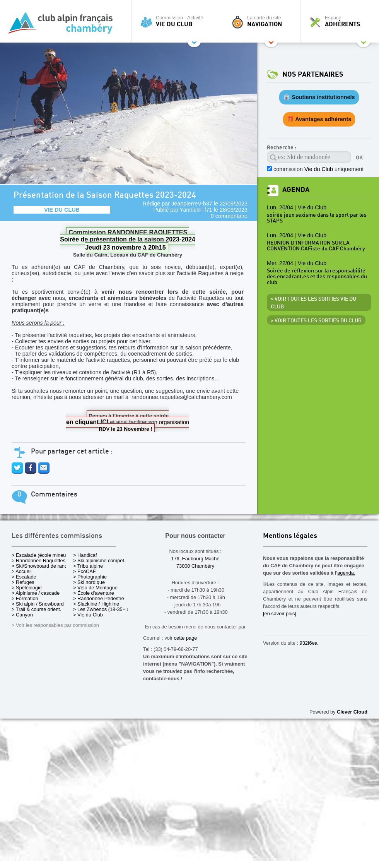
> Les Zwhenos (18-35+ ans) (105, 609)
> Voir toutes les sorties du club (316, 321)
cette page (185, 638)
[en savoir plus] (279, 613)
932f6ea (309, 643)
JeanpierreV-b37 (191, 203)
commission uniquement (318, 169)
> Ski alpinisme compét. (99, 560)
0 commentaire (229, 216)
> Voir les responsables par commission (55, 625)
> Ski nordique (89, 582)
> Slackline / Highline (96, 604)
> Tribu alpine (88, 566)
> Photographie (90, 577)
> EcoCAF (84, 571)
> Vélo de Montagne (95, 588)
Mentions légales (290, 536)
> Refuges (23, 582)
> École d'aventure (93, 593)
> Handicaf (85, 555)
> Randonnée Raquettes (38, 560)
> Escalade (24, 577)
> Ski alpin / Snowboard (38, 604)
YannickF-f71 (196, 210)
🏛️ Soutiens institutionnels (319, 97)
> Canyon (22, 615)
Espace (342, 21)
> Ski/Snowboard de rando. (42, 566)
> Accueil (22, 571)
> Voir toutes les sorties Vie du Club (313, 303)
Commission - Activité (179, 21)
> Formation (25, 598)
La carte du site (264, 21)
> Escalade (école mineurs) (42, 555)
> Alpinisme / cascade (36, 593)
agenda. (346, 573)
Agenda (295, 189)
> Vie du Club (88, 615)
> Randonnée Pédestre (98, 598)
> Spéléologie (27, 588)
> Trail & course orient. (36, 609)
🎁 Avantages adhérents (319, 119)
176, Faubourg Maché (195, 558)
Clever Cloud (352, 712)
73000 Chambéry (195, 566)
